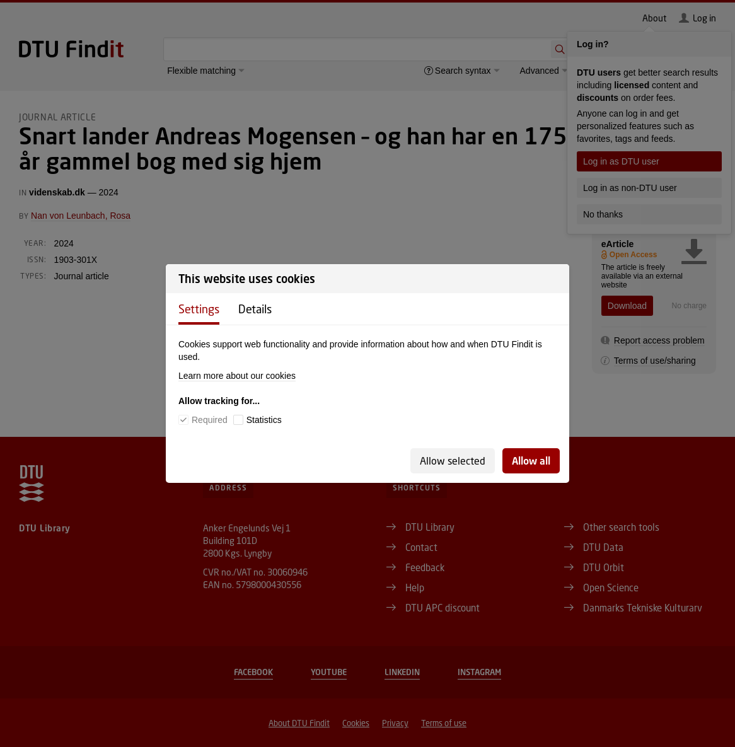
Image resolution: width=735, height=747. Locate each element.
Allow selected (452, 460)
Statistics (264, 420)
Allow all (531, 460)
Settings (198, 309)
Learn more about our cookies (237, 376)
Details (255, 309)
